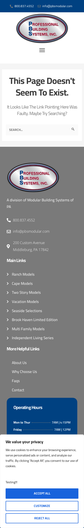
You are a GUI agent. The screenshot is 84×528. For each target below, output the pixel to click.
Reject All (42, 518)
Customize (42, 506)
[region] (42, 481)
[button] (42, 50)
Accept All (42, 493)
